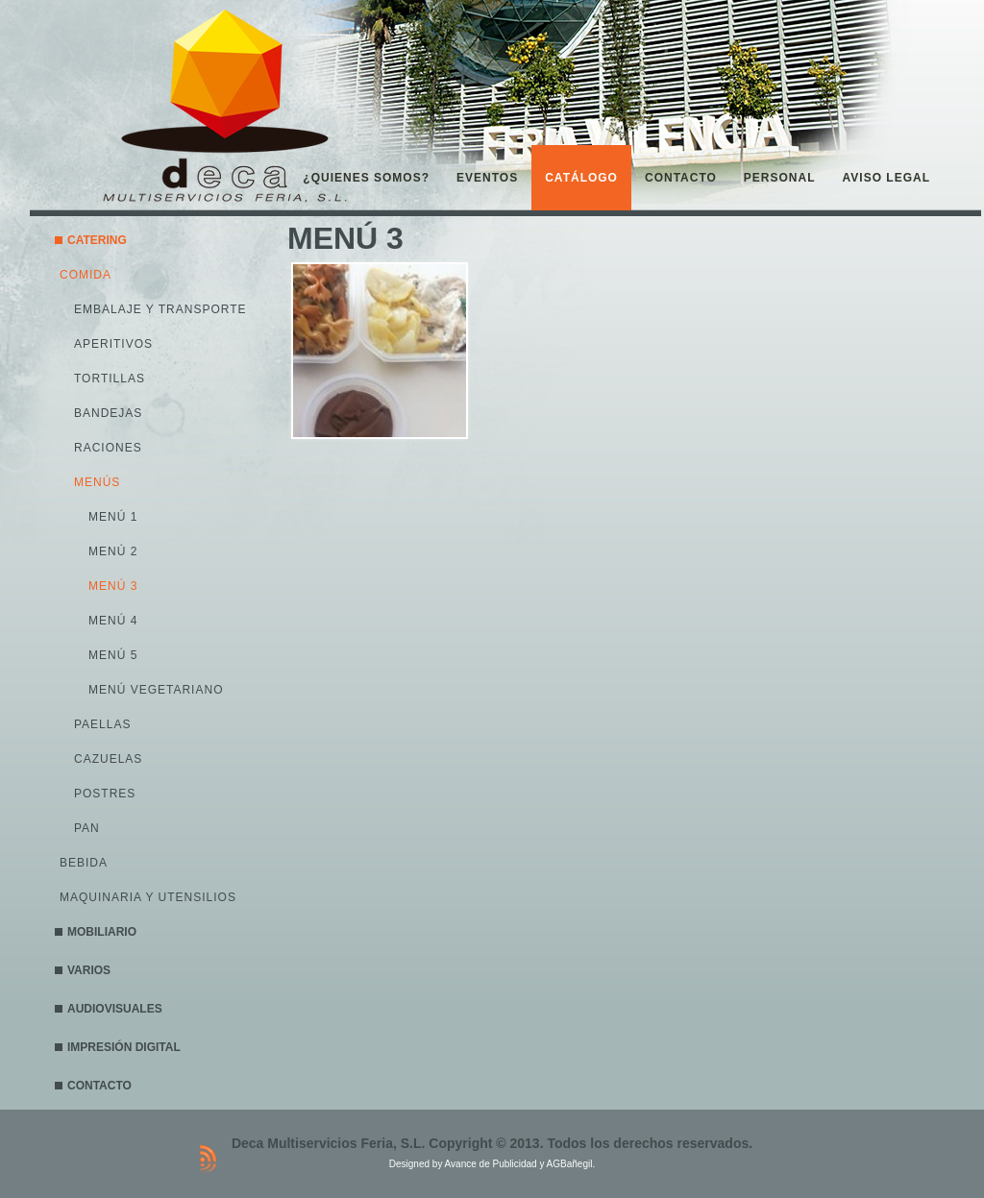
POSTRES (104, 793)
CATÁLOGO (581, 177)
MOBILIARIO (101, 932)
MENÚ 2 (112, 551)
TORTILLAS (109, 378)
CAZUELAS (108, 759)
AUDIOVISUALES (114, 1008)
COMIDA (85, 274)
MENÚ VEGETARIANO (155, 690)
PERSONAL (780, 177)
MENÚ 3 (112, 586)
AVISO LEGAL (886, 177)
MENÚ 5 (112, 655)
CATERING (97, 240)
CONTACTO (681, 177)
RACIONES (108, 447)
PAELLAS (102, 724)
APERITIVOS (113, 344)
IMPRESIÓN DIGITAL (124, 1047)
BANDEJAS (108, 413)
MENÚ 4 (112, 620)
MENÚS (97, 482)
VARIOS (89, 970)
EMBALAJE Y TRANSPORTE (160, 309)
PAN (87, 828)
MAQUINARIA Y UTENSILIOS (148, 897)
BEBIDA (84, 862)
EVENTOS (487, 177)
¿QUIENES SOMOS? (366, 177)
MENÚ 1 (112, 517)
